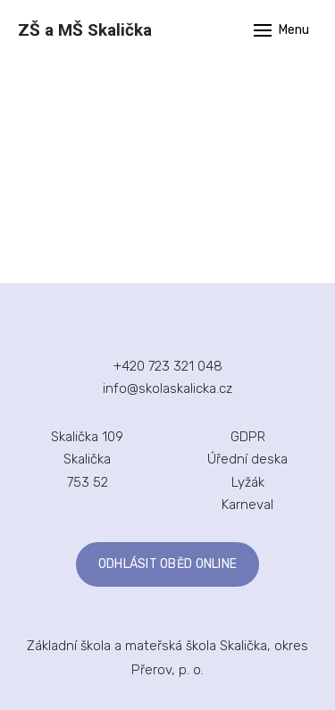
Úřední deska (247, 459)
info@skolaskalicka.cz (167, 388)
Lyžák (247, 482)
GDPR (247, 437)
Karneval (247, 505)
